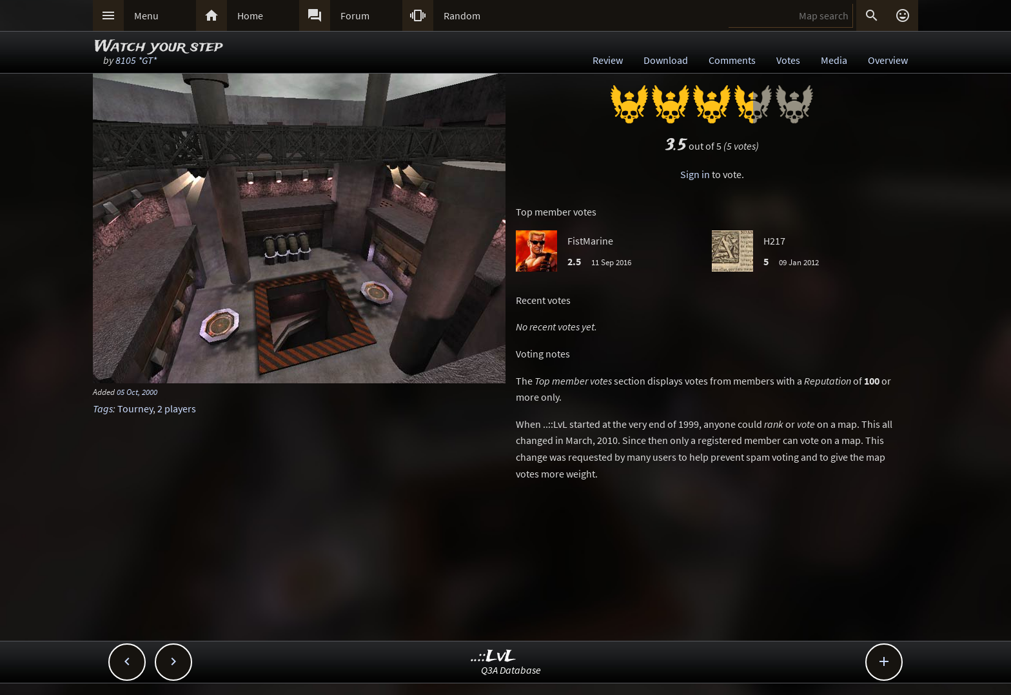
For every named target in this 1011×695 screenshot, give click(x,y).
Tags (103, 408)
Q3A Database (511, 669)
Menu (146, 15)
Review (608, 60)
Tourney (135, 408)
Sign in (695, 174)
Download (665, 60)
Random (462, 15)
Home (250, 15)
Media (834, 60)
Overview (888, 60)
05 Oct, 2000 (137, 392)
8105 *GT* (136, 60)
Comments (732, 60)
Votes (788, 60)
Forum (354, 15)
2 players (176, 408)
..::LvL (493, 656)
